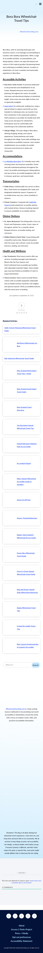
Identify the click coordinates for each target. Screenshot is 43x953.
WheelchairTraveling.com (29, 32)
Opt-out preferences (21, 937)
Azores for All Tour (24, 500)
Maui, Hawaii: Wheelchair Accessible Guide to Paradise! (26, 481)
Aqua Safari (8, 106)
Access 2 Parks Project (21, 929)
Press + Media (21, 933)
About (21, 925)
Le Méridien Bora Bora (12, 161)
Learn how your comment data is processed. (26, 882)
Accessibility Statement (21, 941)
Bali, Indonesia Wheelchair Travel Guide (19, 358)
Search (36, 665)
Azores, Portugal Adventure (27, 518)
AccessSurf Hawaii (24, 463)
